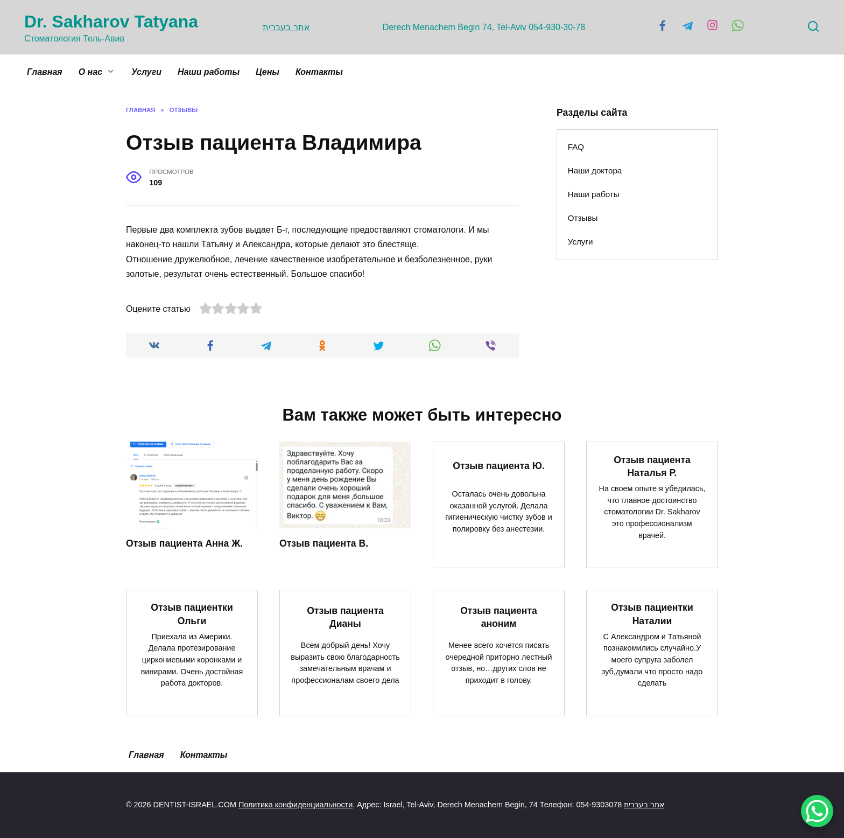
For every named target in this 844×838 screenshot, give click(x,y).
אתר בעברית (284, 27)
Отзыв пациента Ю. (499, 465)
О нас (90, 71)
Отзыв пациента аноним (498, 617)
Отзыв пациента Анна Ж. (184, 543)
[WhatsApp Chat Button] (817, 811)
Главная (44, 71)
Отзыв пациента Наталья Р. (652, 466)
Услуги (146, 71)
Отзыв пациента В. (323, 543)
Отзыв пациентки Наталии (652, 614)
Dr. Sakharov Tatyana (111, 21)
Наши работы (209, 71)
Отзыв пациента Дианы (345, 617)
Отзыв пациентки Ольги (192, 614)
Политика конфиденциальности (295, 805)
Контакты (319, 71)
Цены (267, 71)
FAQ (576, 146)
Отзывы (583, 217)
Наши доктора (595, 170)
